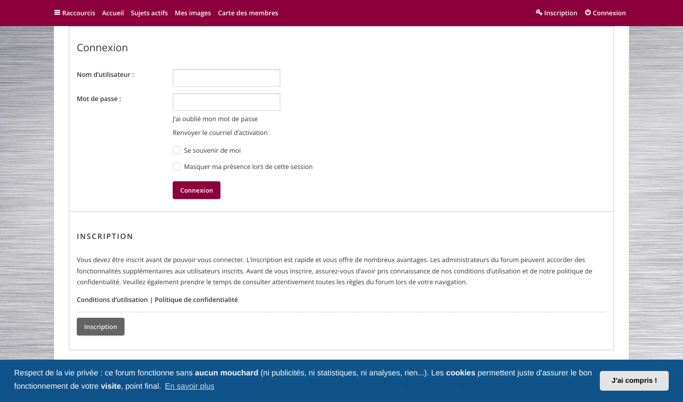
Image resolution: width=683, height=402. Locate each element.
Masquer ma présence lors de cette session (243, 166)
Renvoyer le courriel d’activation (220, 132)
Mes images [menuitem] (193, 12)
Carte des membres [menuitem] (248, 12)
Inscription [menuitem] (560, 12)
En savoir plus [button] (190, 386)
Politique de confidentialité (196, 299)
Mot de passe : (99, 98)
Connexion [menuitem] (609, 12)
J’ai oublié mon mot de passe (215, 118)
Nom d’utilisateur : (105, 74)
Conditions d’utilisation (112, 299)
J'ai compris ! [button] (634, 381)
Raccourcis (78, 12)
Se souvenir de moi (207, 150)
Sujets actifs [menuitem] (149, 12)
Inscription (100, 326)
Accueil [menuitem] (113, 12)
